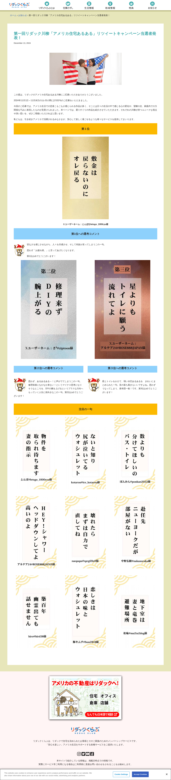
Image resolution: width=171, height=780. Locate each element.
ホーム (13, 15)
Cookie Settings (121, 774)
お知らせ (22, 15)
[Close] (167, 774)
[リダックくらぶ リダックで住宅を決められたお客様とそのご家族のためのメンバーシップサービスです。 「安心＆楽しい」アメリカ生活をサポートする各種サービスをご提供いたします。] (19, 5)
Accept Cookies (140, 774)
